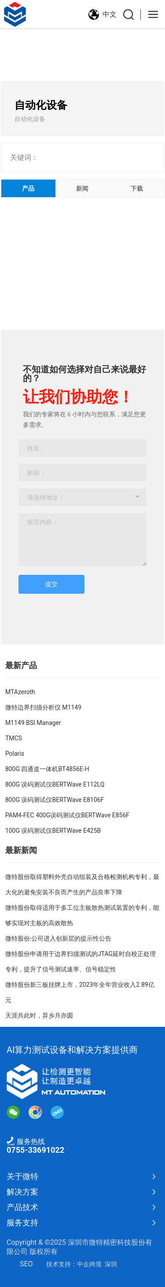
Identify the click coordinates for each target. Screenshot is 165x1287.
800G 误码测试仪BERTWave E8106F (54, 799)
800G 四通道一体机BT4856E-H (47, 768)
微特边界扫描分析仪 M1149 (43, 707)
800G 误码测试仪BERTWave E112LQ (54, 784)
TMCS (13, 738)
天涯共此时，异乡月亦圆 (39, 1015)
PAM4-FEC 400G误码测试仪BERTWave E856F (67, 815)
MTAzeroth (20, 691)
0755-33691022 (35, 1150)
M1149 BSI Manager (33, 722)
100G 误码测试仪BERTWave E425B (53, 830)
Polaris (14, 753)
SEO (26, 1264)
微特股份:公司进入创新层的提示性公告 (58, 938)
